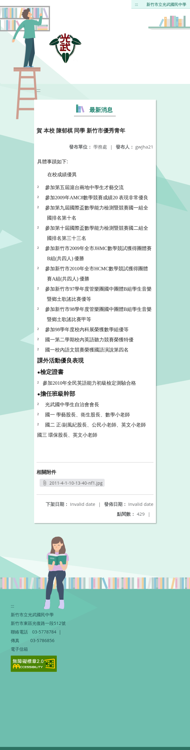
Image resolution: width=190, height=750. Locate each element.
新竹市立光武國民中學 (166, 4)
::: (136, 4)
